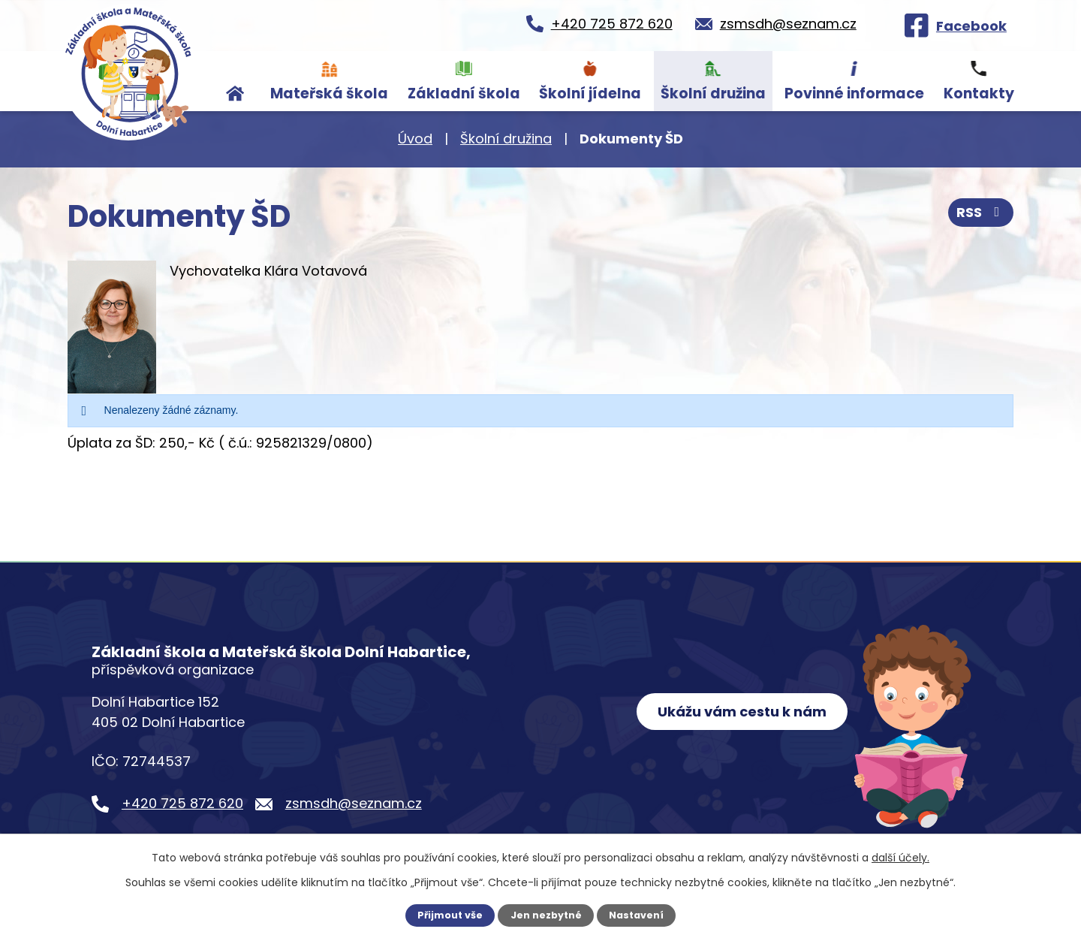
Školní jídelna (590, 93)
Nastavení (636, 915)
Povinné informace (854, 93)
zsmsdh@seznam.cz (353, 803)
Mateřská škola (329, 93)
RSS (981, 212)
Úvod (235, 81)
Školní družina (713, 93)
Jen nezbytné (546, 915)
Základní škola (464, 93)
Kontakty (979, 93)
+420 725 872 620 (182, 803)
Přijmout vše (450, 915)
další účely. (900, 857)
